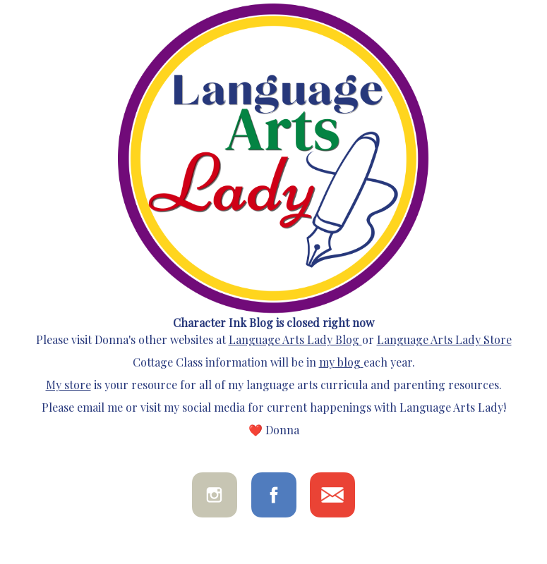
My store (68, 384)
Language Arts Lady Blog (294, 339)
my (327, 362)
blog (348, 362)
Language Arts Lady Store (444, 339)
